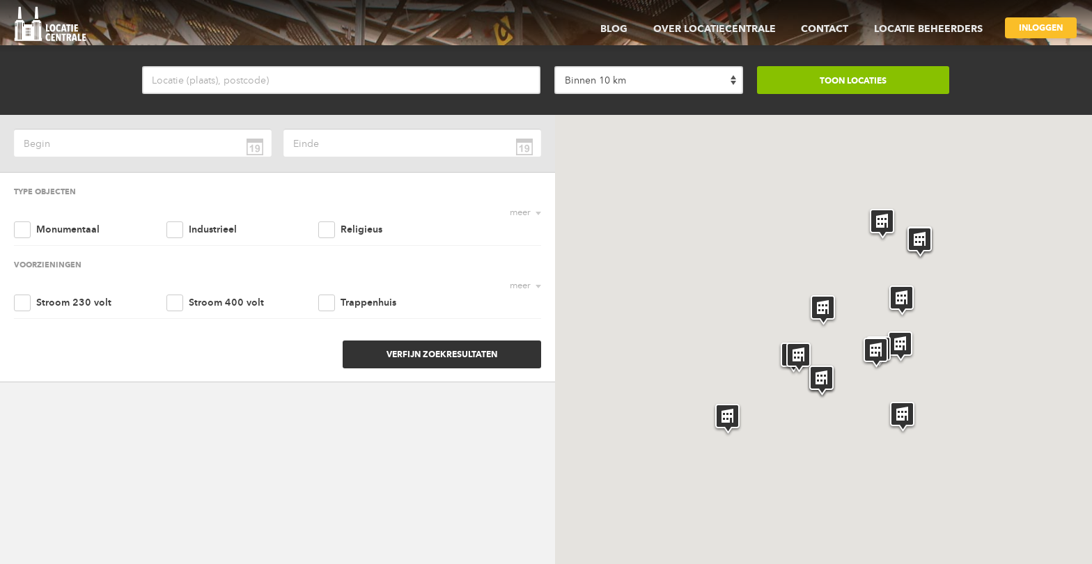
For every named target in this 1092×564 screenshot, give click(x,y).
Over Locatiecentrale (727, 29)
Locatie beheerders (930, 29)
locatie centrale (55, 26)
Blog (632, 29)
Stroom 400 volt (222, 268)
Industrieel (209, 212)
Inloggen (1041, 27)
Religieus (356, 212)
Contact (832, 29)
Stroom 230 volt (73, 268)
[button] (823, 311)
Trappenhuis (363, 268)
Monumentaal (68, 212)
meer (520, 212)
